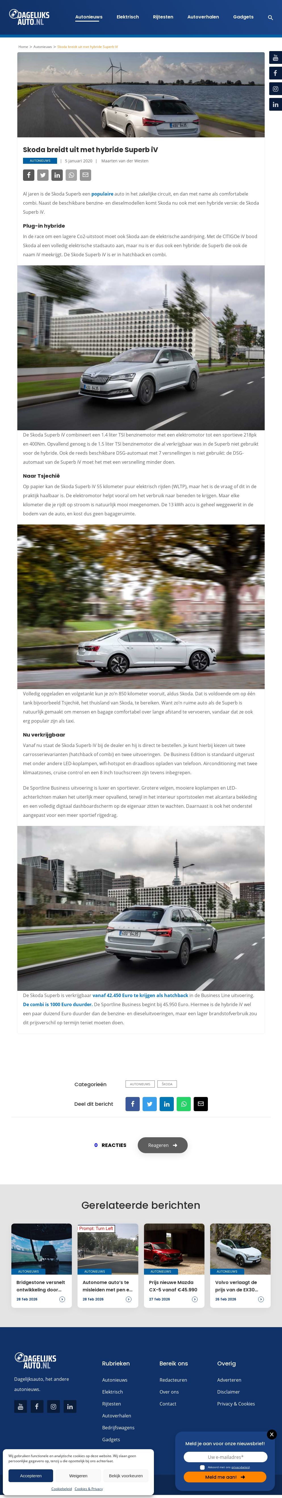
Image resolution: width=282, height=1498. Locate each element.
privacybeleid (240, 1467)
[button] (268, 17)
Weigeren (78, 1475)
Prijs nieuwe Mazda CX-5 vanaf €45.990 (173, 1286)
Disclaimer (228, 1392)
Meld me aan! (225, 1477)
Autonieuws (89, 17)
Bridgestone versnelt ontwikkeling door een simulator (40, 1286)
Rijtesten (163, 17)
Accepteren (31, 1475)
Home (23, 47)
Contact (168, 1404)
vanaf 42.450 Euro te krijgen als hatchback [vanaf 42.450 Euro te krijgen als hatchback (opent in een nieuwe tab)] (140, 995)
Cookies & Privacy (89, 1488)
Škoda (167, 1084)
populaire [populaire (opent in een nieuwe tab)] (102, 194)
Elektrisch (128, 17)
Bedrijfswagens (118, 1427)
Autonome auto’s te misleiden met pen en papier (107, 1286)
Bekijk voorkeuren (126, 1475)
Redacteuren (173, 1380)
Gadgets (243, 17)
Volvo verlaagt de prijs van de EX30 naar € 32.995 (236, 1286)
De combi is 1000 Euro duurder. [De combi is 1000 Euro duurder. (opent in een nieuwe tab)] (58, 1004)
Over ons (169, 1392)
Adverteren (229, 1380)
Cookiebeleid (61, 1488)
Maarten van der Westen (125, 160)
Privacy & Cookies (236, 1404)
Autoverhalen (203, 17)
